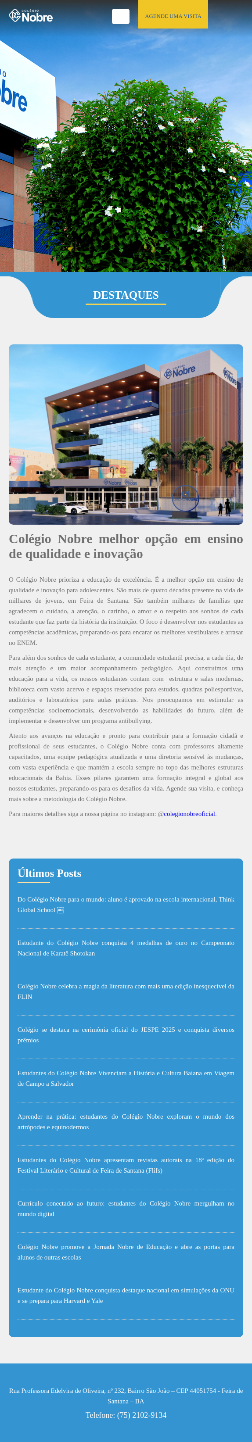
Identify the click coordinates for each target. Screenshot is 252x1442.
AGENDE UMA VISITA (173, 16)
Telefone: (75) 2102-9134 (126, 1415)
